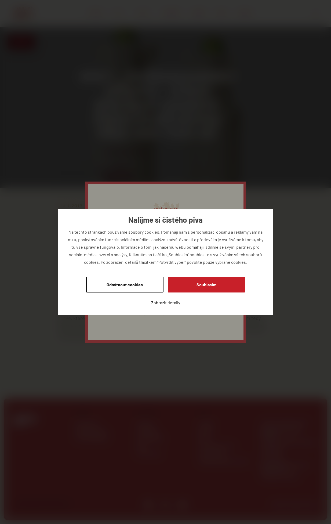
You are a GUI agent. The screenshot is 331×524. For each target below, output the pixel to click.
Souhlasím (206, 284)
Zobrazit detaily (165, 302)
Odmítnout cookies (125, 284)
